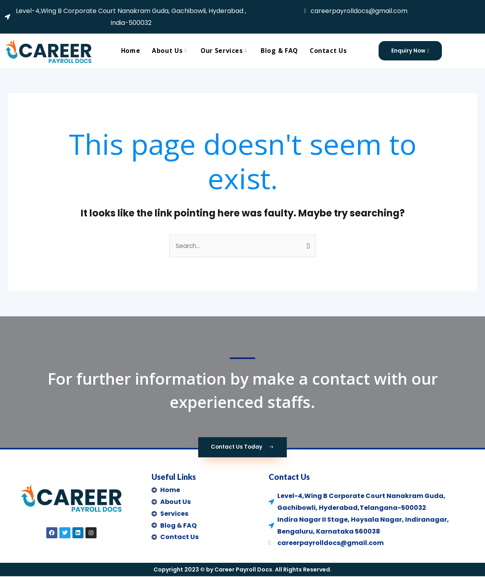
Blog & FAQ (280, 50)
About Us (170, 50)
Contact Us (329, 50)
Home (129, 50)
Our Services (224, 50)
